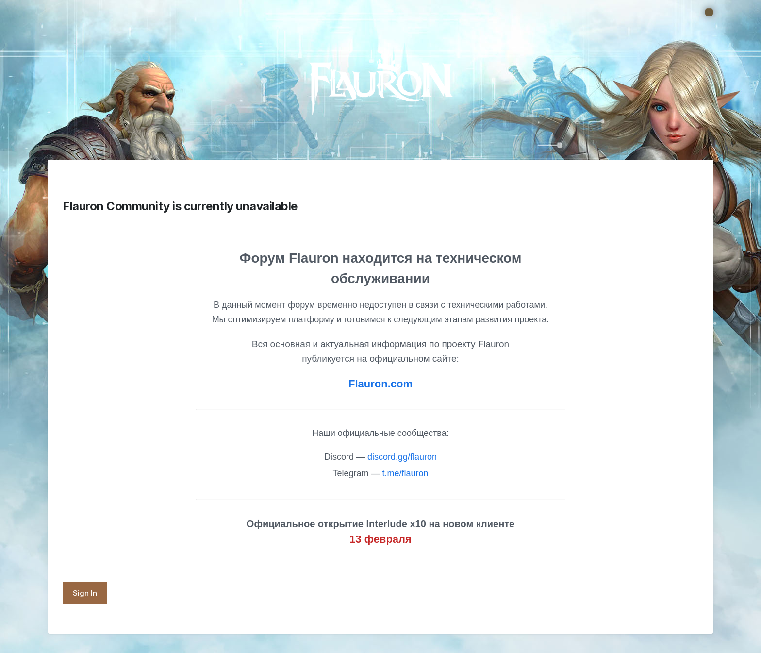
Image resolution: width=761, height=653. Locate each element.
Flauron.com (380, 384)
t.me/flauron (405, 473)
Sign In (85, 593)
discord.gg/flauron (402, 457)
